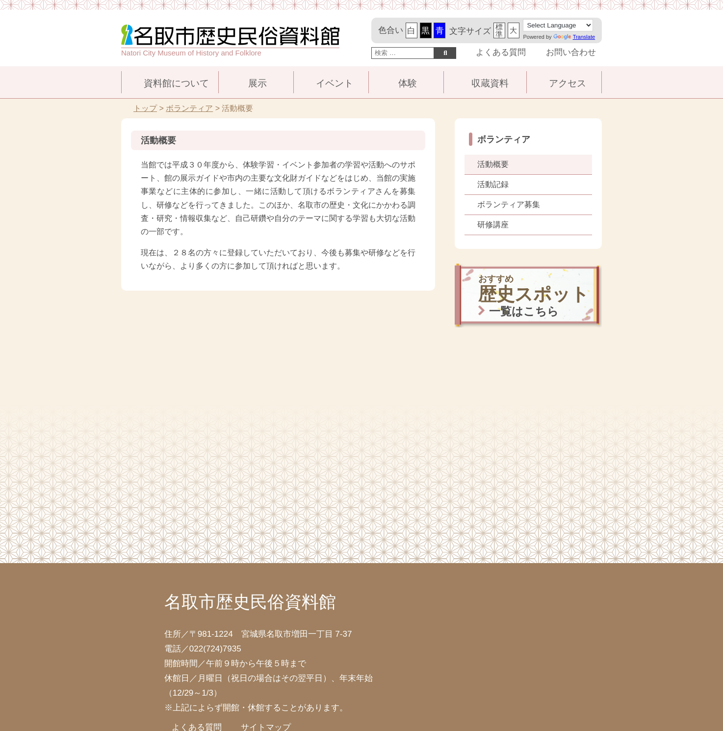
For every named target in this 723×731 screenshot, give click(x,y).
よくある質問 (501, 52)
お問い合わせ (571, 52)
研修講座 (493, 224)
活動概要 (493, 164)
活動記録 (493, 184)
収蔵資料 (490, 83)
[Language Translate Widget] (558, 25)
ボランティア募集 (508, 204)
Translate (574, 37)
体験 (407, 83)
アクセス (567, 83)
